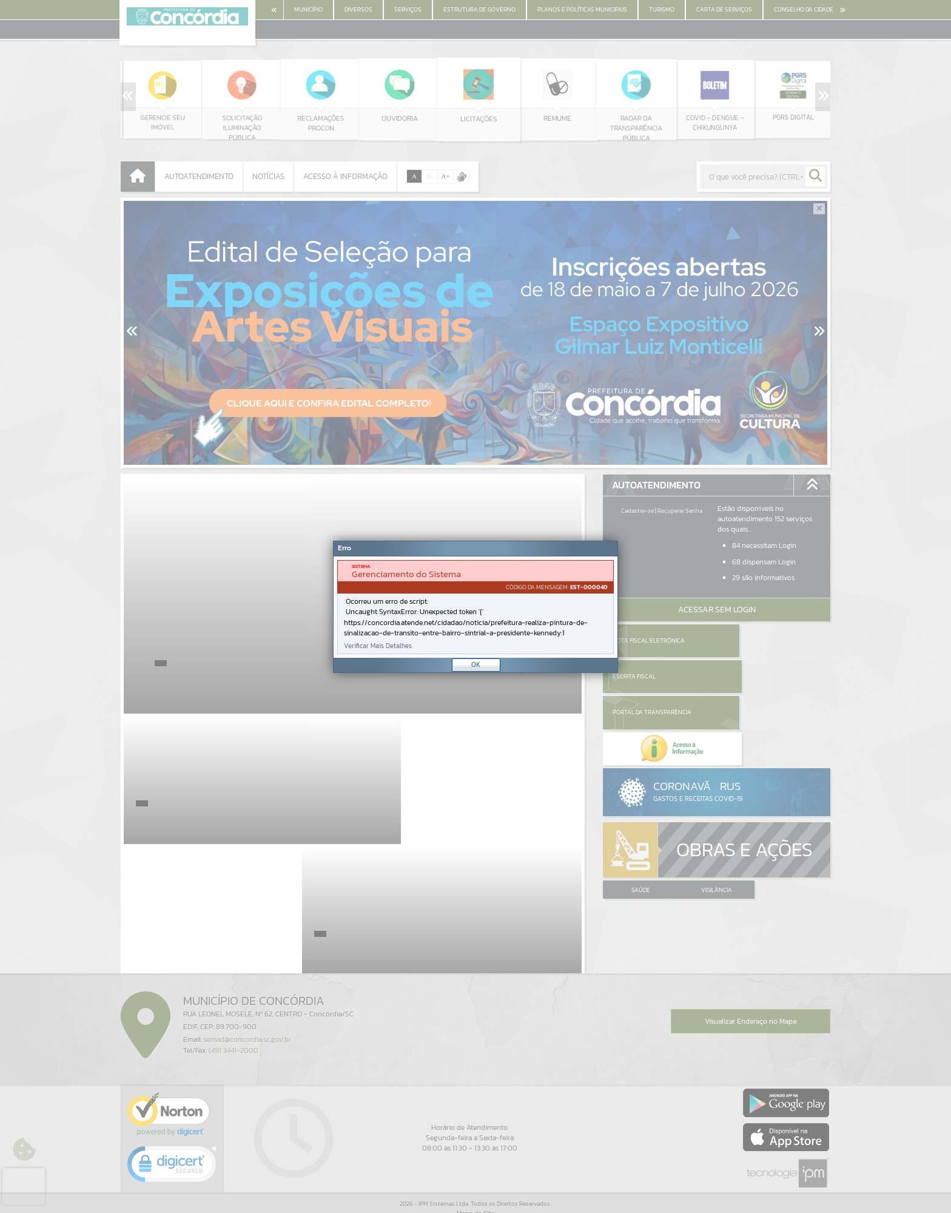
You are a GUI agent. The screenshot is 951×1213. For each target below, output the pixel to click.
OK (475, 664)
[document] (475, 607)
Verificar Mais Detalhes (378, 645)
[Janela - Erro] (475, 607)
